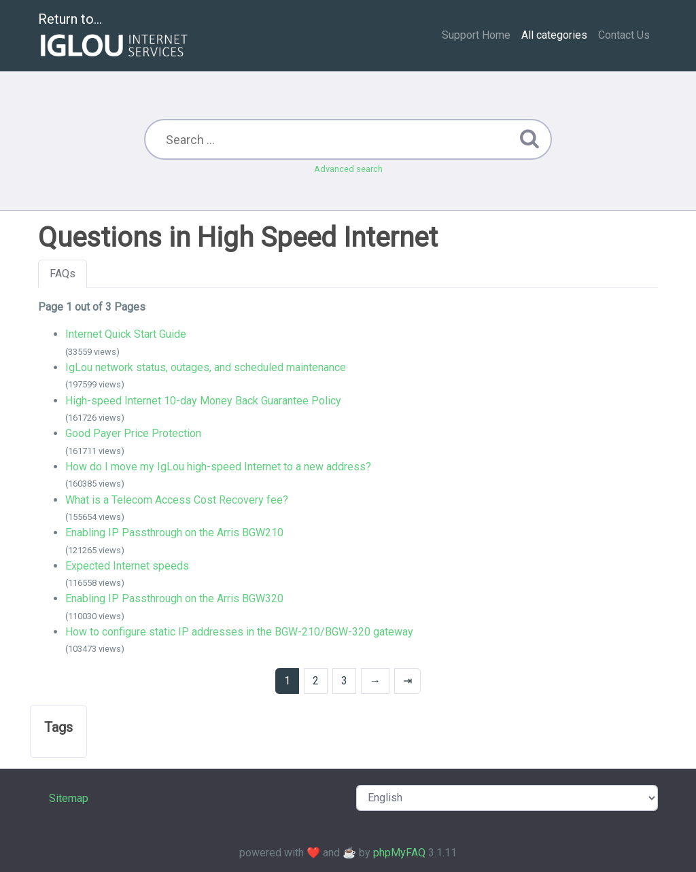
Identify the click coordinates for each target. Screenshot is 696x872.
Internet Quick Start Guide (125, 334)
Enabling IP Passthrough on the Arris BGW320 (174, 598)
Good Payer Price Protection (133, 433)
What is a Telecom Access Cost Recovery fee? (176, 499)
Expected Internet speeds (127, 565)
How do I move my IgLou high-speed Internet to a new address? (218, 466)
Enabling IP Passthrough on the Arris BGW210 (174, 532)
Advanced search (348, 169)
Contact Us (624, 35)
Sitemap (68, 798)
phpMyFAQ (399, 852)
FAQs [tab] (62, 273)
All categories (554, 35)
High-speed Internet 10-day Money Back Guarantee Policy (203, 400)
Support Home (476, 35)
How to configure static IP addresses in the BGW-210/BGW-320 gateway (239, 631)
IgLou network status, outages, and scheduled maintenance (205, 367)
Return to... (114, 36)
